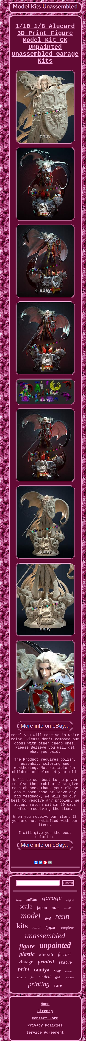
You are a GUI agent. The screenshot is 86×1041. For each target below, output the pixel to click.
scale (25, 906)
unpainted (55, 945)
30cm (55, 908)
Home (45, 1004)
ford (48, 918)
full (32, 977)
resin (62, 916)
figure (27, 946)
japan (42, 907)
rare (58, 985)
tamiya (42, 970)
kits (22, 926)
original (70, 900)
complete (66, 928)
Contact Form (45, 1018)
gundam (69, 977)
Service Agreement (45, 1033)
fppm (50, 928)
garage (52, 897)
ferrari (64, 954)
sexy (57, 971)
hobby (19, 900)
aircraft (46, 954)
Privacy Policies (45, 1025)
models (68, 971)
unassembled (45, 935)
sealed (44, 976)
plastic (27, 954)
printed (46, 962)
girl (57, 977)
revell (67, 908)
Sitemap (45, 1011)
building (31, 899)
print (24, 969)
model (31, 915)
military (21, 977)
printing (39, 984)
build (36, 928)
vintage (25, 962)
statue (65, 963)
